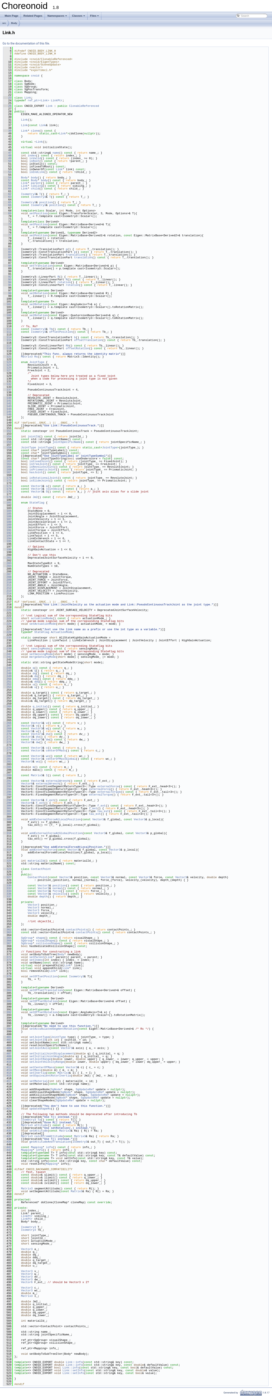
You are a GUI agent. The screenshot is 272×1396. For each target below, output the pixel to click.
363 (7, 932)
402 (7, 1040)
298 (7, 800)
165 (7, 467)
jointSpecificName (66, 442)
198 (7, 549)
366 (7, 941)
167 (7, 472)
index (32, 155)
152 (7, 431)
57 (7, 180)
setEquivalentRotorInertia (50, 1076)
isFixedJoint (39, 461)
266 (7, 723)
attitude (40, 1125)
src (4, 23)
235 (7, 638)
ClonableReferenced (84, 106)
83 (7, 252)
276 (7, 748)
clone (35, 131)
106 (7, 315)
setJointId (37, 1040)
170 (7, 478)
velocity (59, 894)
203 (7, 563)
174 (7, 486)
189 (7, 525)
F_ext (50, 800)
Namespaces (57, 15)
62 (7, 194)
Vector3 (37, 486)
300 (7, 806)
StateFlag (36, 503)
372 (7, 957)
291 (7, 781)
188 (7, 522)
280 (7, 756)
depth (43, 896)
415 (7, 1076)
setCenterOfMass (41, 1067)
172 (7, 480)
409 (7, 1059)
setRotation (38, 293)
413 (7, 1070)
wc (47, 756)
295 (7, 792)
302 (7, 811)
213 (7, 591)
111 (7, 329)
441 (7, 1147)
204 (7, 566)
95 (7, 285)
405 (7, 1048)
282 (7, 761)
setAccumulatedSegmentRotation (53, 1029)
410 (7, 1062)
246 (7, 668)
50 (7, 161)
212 (7, 588)
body (34, 177)
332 (7, 888)
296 (7, 795)
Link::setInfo (73, 1370)
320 (7, 861)
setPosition (38, 213)
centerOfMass (56, 750)
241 (7, 654)
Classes (78, 15)
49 (7, 158)
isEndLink (36, 172)
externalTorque (108, 792)
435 (7, 1131)
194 (7, 538)
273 (7, 742)
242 (7, 657)
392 (7, 1012)
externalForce (108, 786)
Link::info (74, 1362)
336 (7, 894)
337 (7, 896)
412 (7, 1067)
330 (7, 885)
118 (7, 348)
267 (7, 726)
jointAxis (53, 489)
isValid (35, 158)
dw (47, 739)
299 (7, 803)
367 (7, 943)
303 (7, 814)
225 (7, 624)
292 (7, 784)
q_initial (40, 706)
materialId (36, 861)
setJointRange (40, 1059)
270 (7, 734)
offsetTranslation (88, 340)
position (45, 202)
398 (7, 1029)
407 (7, 1053)
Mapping (37, 1147)
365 (7, 938)
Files (94, 15)
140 (7, 398)
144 (7, 409)
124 (7, 365)
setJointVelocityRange (46, 1062)
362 (7, 930)
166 (7, 469)
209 (7, 580)
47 (7, 153)
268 (7, 728)
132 (7, 384)
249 (7, 676)
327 (7, 877)
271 (7, 737)
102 (7, 304)
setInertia (37, 1073)
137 (7, 390)
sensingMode (40, 649)
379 (7, 976)
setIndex (35, 960)
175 (7, 489)
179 (7, 497)
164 (7, 464)
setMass (35, 1070)
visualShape (45, 941)
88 (7, 266)
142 (7, 403)
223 (7, 618)
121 (7, 357)
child (35, 188)
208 (7, 577)
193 (7, 536)
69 (7, 213)
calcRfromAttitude (48, 1136)
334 (7, 891)
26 (7, 106)
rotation (64, 282)
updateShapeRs (40, 1109)
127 (7, 370)
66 (7, 205)
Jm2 (35, 497)
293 (7, 786)
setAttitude (38, 1131)
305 (7, 819)
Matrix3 (27, 357)
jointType (45, 447)
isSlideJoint (39, 480)
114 (7, 337)
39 (7, 131)
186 (7, 516)
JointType (36, 362)
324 (7, 869)
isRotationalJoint (43, 478)
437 (7, 1136)
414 (7, 1073)
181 (7, 503)
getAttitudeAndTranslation (50, 1142)
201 (7, 558)
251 (7, 682)
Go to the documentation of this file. (26, 43)
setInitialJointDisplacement (51, 1053)
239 (7, 649)
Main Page (11, 15)
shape (40, 938)
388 (7, 1001)
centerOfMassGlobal (61, 759)
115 (7, 340)
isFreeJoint (38, 464)
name (55, 153)
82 (7, 249)
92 (7, 277)
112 (7, 332)
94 (7, 282)
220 (7, 610)
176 (7, 492)
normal (57, 888)
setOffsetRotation (43, 1001)
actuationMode (41, 618)
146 (7, 414)
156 (7, 442)
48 (7, 155)
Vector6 (37, 781)
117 (7, 346)
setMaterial (38, 1081)
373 (7, 960)
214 (7, 593)
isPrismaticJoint (42, 469)
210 (7, 582)
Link (27, 98)
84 (7, 255)
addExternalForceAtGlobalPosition (55, 833)
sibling (37, 186)
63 (7, 197)
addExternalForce (42, 850)
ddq (35, 679)
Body (14, 23)
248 (7, 673)
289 (7, 775)
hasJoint (35, 472)
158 (7, 447)
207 (7, 574)
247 (7, 671)
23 (7, 98)
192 (7, 533)
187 (7, 519)
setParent (36, 957)
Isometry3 (28, 194)
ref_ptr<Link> (38, 100)
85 (7, 257)
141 (7, 401)
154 (7, 436)
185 (7, 514)
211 (7, 585)
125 (7, 368)
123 (7, 362)
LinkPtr (56, 100)
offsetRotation (77, 348)
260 (7, 706)
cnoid (35, 76)
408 (7, 1056)
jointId (33, 436)
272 (7, 739)
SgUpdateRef (85, 1089)
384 (7, 990)
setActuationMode (42, 624)
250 (7, 679)
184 (7, 511)
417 (7, 1081)
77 (7, 235)
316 (7, 850)
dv (47, 734)
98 (7, 293)
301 (7, 808)
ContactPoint (41, 869)
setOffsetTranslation (45, 990)
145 (7, 412)
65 (7, 202)
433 (7, 1125)
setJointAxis (39, 1048)
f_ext (101, 806)
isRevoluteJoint (41, 467)
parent (36, 183)
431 (7, 1120)
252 (7, 684)
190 (7, 527)
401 (7, 1037)
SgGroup (27, 938)
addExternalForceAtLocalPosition (55, 819)
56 (7, 177)
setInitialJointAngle (45, 1056)
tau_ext (103, 811)
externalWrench (57, 781)
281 (7, 759)
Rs (36, 357)
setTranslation (40, 266)
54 (7, 172)
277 (7, 750)
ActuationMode (61, 632)
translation (75, 255)
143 (7, 406)
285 (7, 767)
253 (7, 687)
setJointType (39, 1037)
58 (7, 183)
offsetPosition (60, 332)
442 (7, 1150)
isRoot (34, 161)
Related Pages (32, 15)
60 (7, 188)
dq (34, 673)
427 (7, 1109)
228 (7, 632)
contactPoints (76, 930)
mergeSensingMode (42, 657)
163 (7, 461)
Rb (67, 346)
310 (7, 833)
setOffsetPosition (43, 976)
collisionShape (47, 943)
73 (7, 224)
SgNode (56, 1089)
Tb (51, 329)
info (49, 1147)
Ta (39, 1120)
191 (7, 530)
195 (7, 541)
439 (7, 1142)
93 (7, 279)
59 (7, 186)
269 (7, 731)
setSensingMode (40, 654)
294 (7, 789)
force (56, 891)
